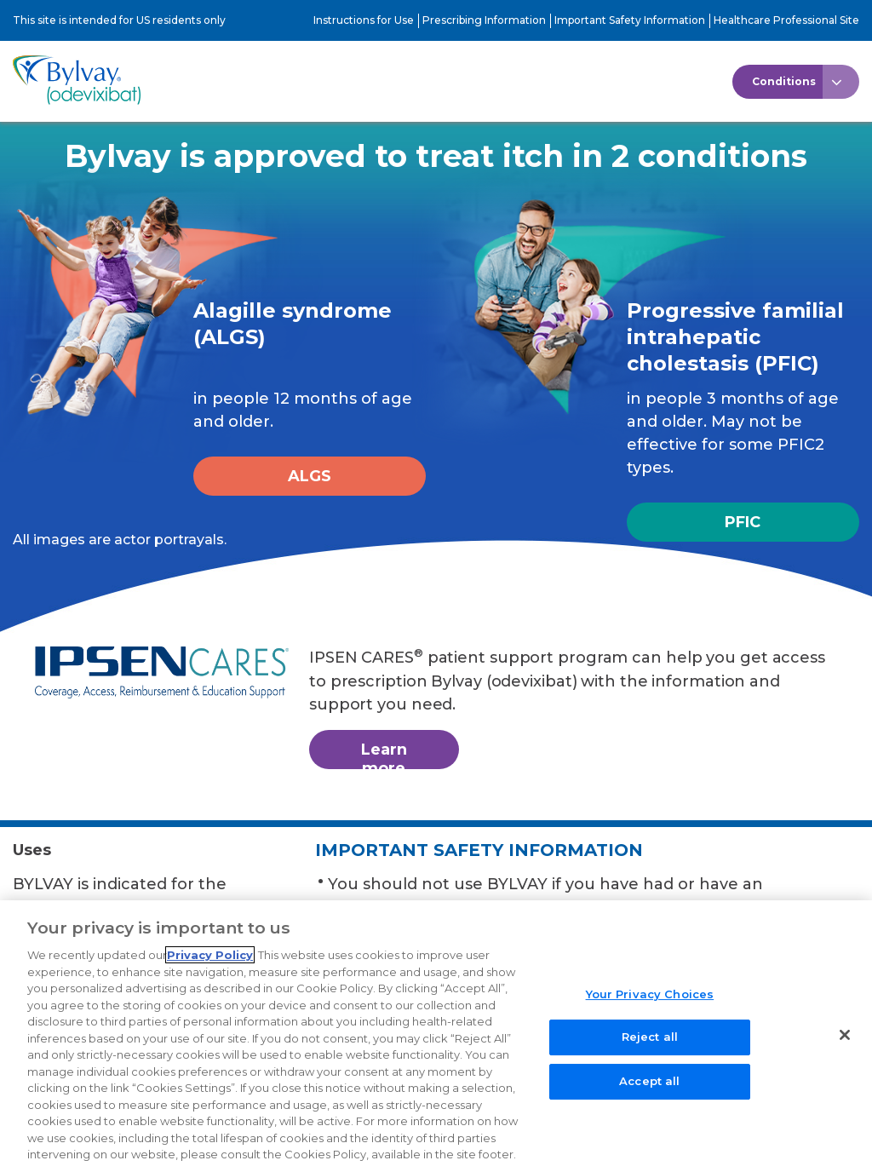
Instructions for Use (363, 20)
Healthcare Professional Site (786, 20)
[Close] (844, 1044)
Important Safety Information (629, 20)
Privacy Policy (210, 965)
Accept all (649, 1091)
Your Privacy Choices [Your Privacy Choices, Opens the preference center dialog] (650, 1003)
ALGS (309, 476)
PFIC (742, 522)
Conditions (784, 81)
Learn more (384, 754)
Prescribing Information (484, 20)
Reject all (650, 1047)
